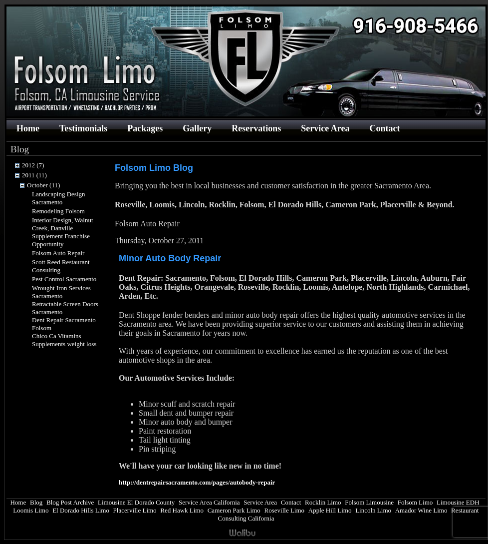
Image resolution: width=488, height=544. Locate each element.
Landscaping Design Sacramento (58, 198)
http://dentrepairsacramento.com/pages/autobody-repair (197, 482)
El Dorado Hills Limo (80, 510)
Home (27, 128)
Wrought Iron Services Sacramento (61, 292)
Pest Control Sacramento (64, 279)
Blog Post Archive (70, 502)
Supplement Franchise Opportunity (61, 240)
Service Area (325, 128)
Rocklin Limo (323, 502)
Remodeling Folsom (58, 211)
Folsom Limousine (369, 502)
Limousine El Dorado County (136, 502)
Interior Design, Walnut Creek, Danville (62, 224)
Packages (145, 128)
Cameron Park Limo (234, 510)
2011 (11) (34, 175)
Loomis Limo (30, 510)
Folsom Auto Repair (58, 253)
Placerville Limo (135, 510)
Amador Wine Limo (421, 510)
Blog (36, 502)
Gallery (197, 128)
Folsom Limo (415, 502)
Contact (384, 128)
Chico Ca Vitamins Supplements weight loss (64, 340)
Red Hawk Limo (182, 510)
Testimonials (83, 128)
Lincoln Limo (373, 510)
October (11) (43, 185)
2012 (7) (33, 165)
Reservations (256, 128)
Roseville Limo (284, 510)
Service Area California (209, 502)
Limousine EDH (458, 502)
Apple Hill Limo (330, 510)
